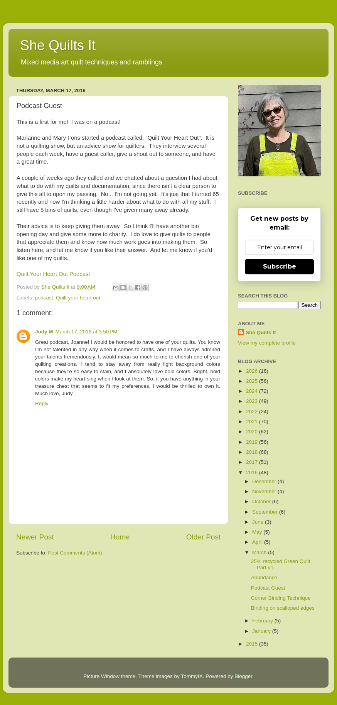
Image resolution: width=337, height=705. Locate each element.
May (257, 532)
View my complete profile (267, 343)
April (258, 542)
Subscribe (279, 266)
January (262, 631)
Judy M (44, 332)
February (263, 621)
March (260, 552)
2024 (252, 391)
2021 (252, 421)
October (262, 501)
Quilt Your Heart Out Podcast (53, 274)
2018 (252, 452)
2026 (252, 371)
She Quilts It (58, 45)
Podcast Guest (268, 588)
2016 (252, 472)
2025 (252, 381)
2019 (252, 442)
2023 (252, 401)
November (265, 491)
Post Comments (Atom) (75, 553)
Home (120, 537)
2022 (252, 411)
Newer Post (35, 537)
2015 (252, 644)
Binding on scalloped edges (283, 608)
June (258, 522)
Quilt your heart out (78, 298)
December (265, 481)
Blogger (243, 676)
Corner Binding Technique (281, 598)
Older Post (203, 537)
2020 (252, 431)
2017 (252, 462)
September (265, 512)
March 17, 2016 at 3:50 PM (87, 332)
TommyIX (191, 676)
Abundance (264, 577)
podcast (44, 298)
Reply (42, 403)
